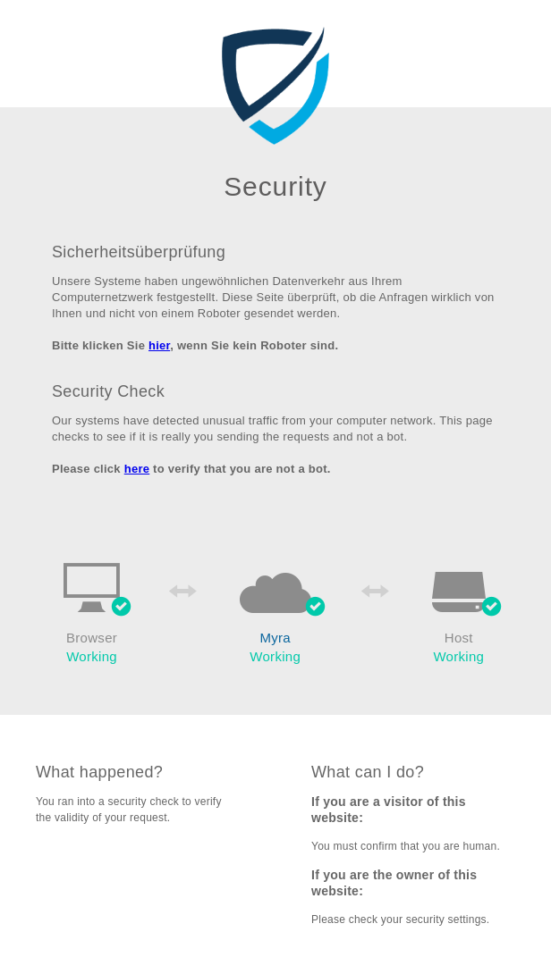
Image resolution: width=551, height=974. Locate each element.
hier (159, 345)
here (137, 468)
